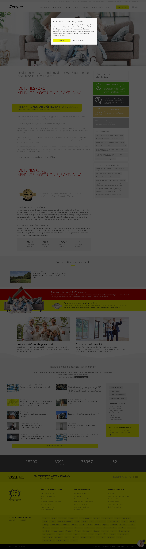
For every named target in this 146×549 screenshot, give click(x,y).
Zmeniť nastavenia (78, 40)
